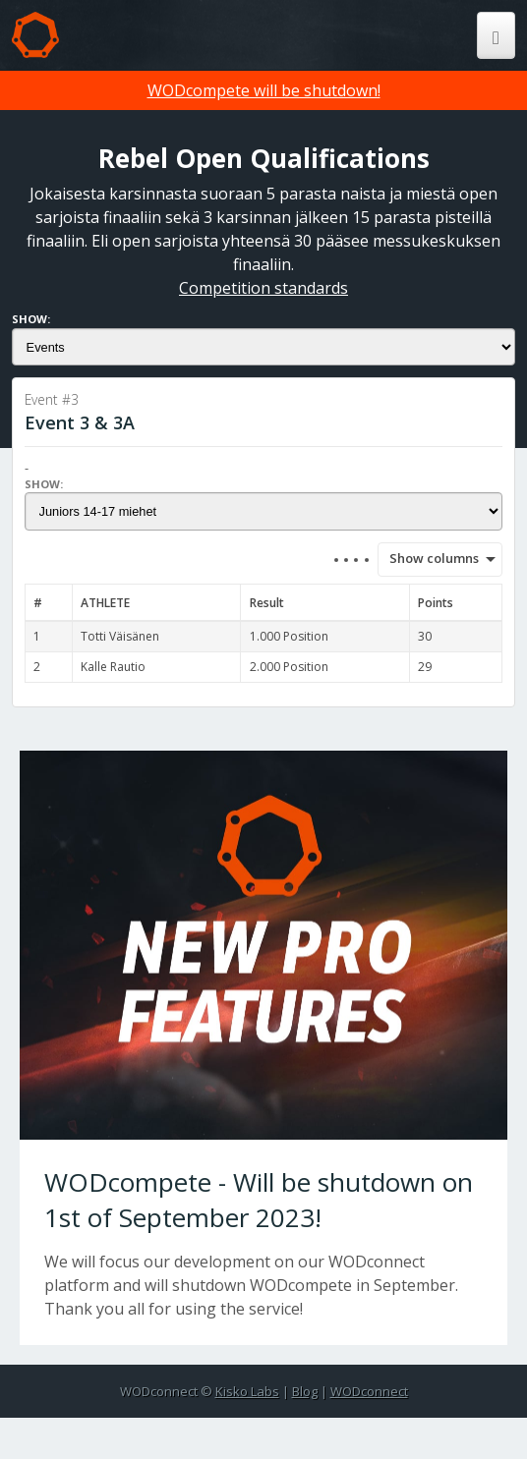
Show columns (428, 558)
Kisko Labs (247, 1391)
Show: (31, 318)
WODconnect (369, 1391)
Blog (305, 1391)
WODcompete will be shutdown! (264, 90)
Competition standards (263, 288)
